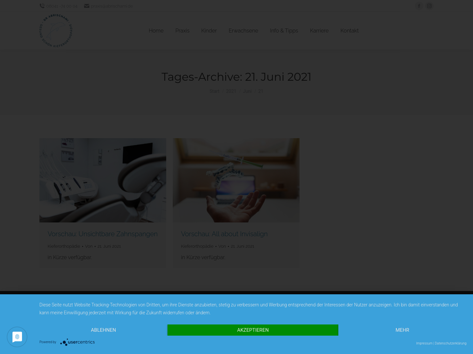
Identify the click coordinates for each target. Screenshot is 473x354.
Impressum (424, 343)
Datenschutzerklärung (450, 343)
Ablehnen (103, 330)
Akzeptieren (253, 330)
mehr (402, 330)
